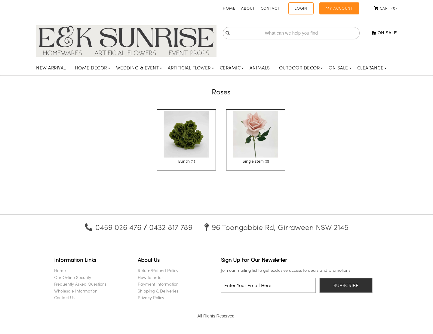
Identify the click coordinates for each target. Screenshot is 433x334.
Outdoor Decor (301, 68)
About (248, 8)
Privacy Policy (151, 297)
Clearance (372, 68)
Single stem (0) (256, 161)
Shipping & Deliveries (158, 290)
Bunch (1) (186, 161)
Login (301, 8)
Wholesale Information (75, 290)
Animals (260, 68)
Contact (270, 8)
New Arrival (51, 68)
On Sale (384, 32)
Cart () (385, 8)
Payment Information (158, 284)
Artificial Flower (191, 68)
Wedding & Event (139, 68)
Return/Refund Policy (158, 270)
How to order (150, 277)
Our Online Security (72, 277)
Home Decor (92, 68)
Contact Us (64, 297)
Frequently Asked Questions (80, 284)
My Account (339, 8)
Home (229, 8)
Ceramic (232, 68)
